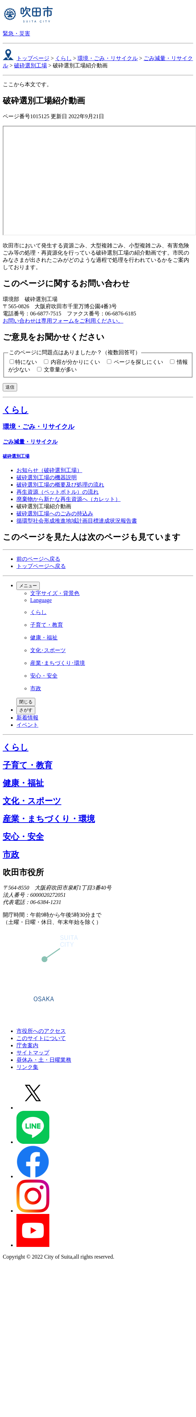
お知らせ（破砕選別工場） (49, 470)
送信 (9, 387)
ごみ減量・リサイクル (30, 442)
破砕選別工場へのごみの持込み (54, 513)
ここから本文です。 (27, 84)
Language (41, 600)
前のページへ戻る (38, 559)
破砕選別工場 (30, 65)
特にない (26, 362)
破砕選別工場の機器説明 (46, 477)
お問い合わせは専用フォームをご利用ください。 (63, 321)
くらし (63, 58)
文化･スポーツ (48, 650)
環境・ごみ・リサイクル (107, 58)
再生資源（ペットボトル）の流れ (57, 492)
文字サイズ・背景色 (54, 593)
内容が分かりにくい (75, 362)
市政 (35, 688)
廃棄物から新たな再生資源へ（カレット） (68, 499)
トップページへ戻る (41, 566)
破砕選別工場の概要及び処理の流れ (60, 485)
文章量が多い (60, 369)
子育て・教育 (46, 625)
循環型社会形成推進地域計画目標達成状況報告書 (76, 521)
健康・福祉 (44, 637)
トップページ (32, 58)
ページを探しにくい (138, 362)
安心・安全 (44, 676)
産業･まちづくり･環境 (57, 663)
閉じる (26, 701)
